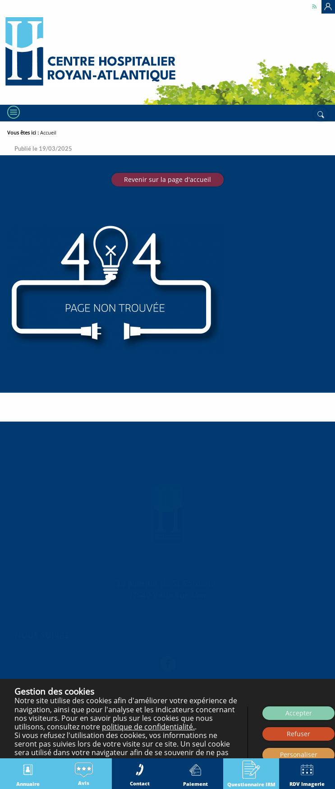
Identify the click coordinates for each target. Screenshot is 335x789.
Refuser (298, 733)
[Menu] (12, 170)
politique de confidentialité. (148, 727)
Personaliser (298, 754)
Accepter (298, 713)
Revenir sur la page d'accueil (167, 237)
